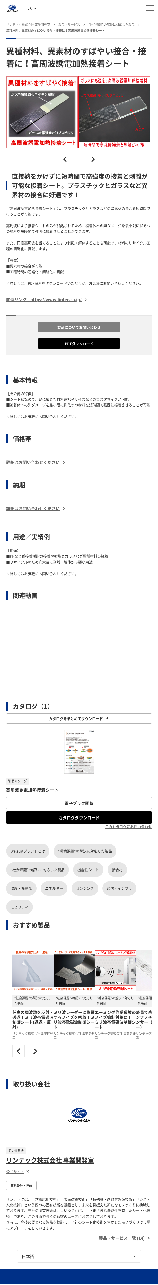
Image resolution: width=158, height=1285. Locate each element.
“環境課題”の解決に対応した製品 (85, 850)
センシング (85, 888)
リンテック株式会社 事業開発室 (50, 1160)
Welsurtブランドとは (28, 850)
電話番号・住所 (21, 1185)
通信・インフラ (119, 888)
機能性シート (88, 869)
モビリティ (20, 907)
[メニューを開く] (150, 8)
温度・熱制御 (21, 888)
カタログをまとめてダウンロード (79, 718)
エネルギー (54, 888)
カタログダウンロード (79, 817)
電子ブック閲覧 (79, 803)
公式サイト (17, 1171)
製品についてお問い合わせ (79, 327)
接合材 (117, 869)
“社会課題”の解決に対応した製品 (38, 869)
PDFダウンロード (79, 343)
